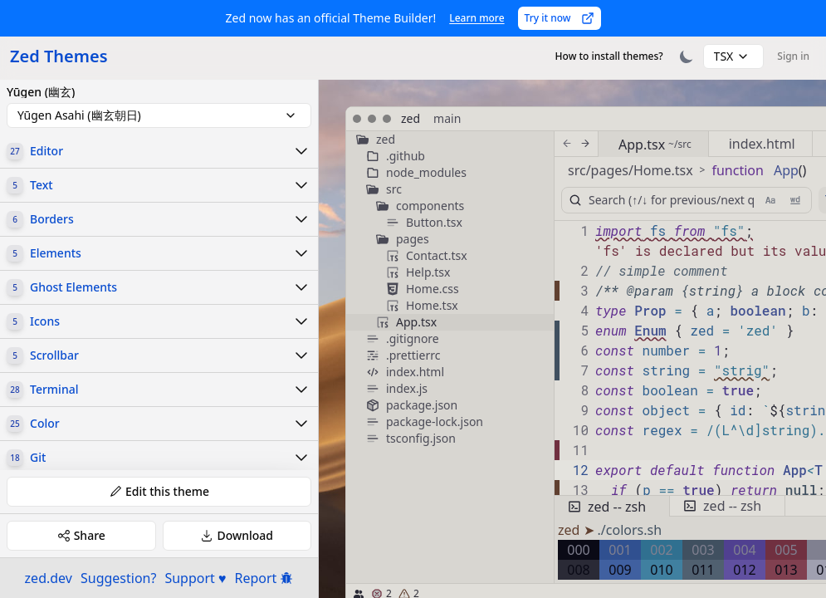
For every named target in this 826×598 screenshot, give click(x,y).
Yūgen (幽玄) (41, 92)
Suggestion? (118, 578)
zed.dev (48, 578)
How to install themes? (609, 56)
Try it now (559, 18)
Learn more (476, 18)
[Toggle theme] (686, 56)
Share (81, 535)
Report (264, 578)
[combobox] (734, 56)
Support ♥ (195, 578)
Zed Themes (59, 56)
